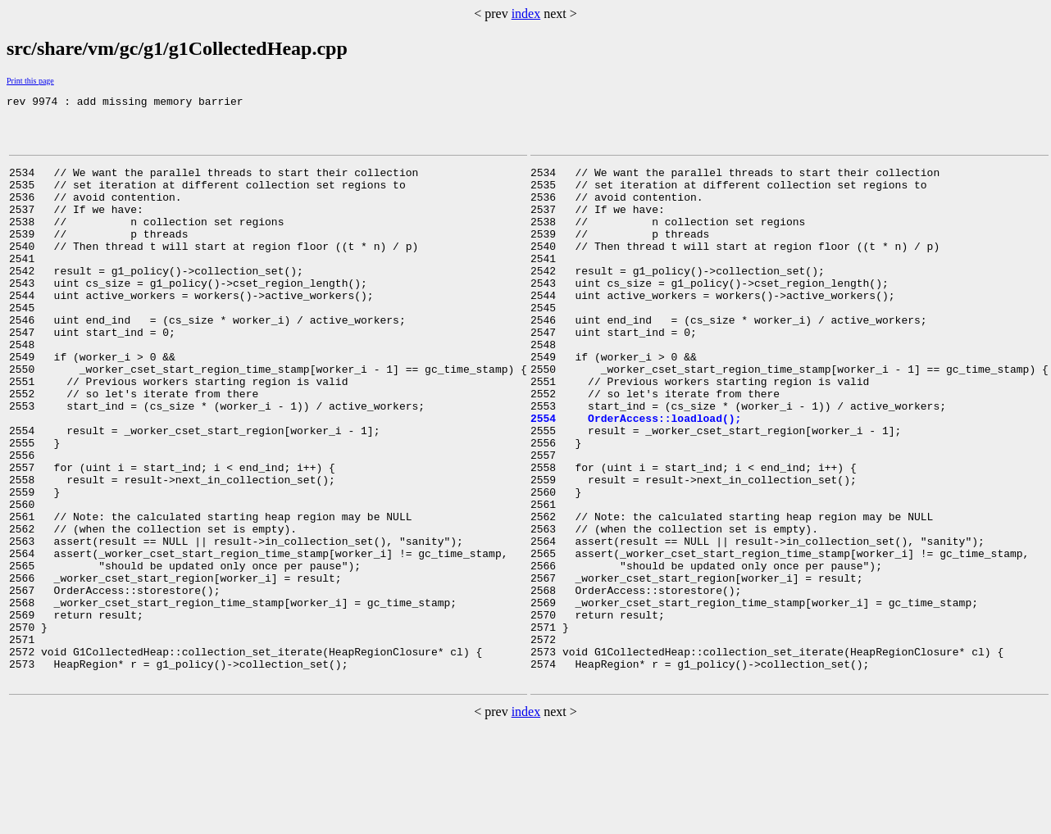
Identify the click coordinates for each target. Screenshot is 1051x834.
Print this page (30, 80)
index (526, 13)
